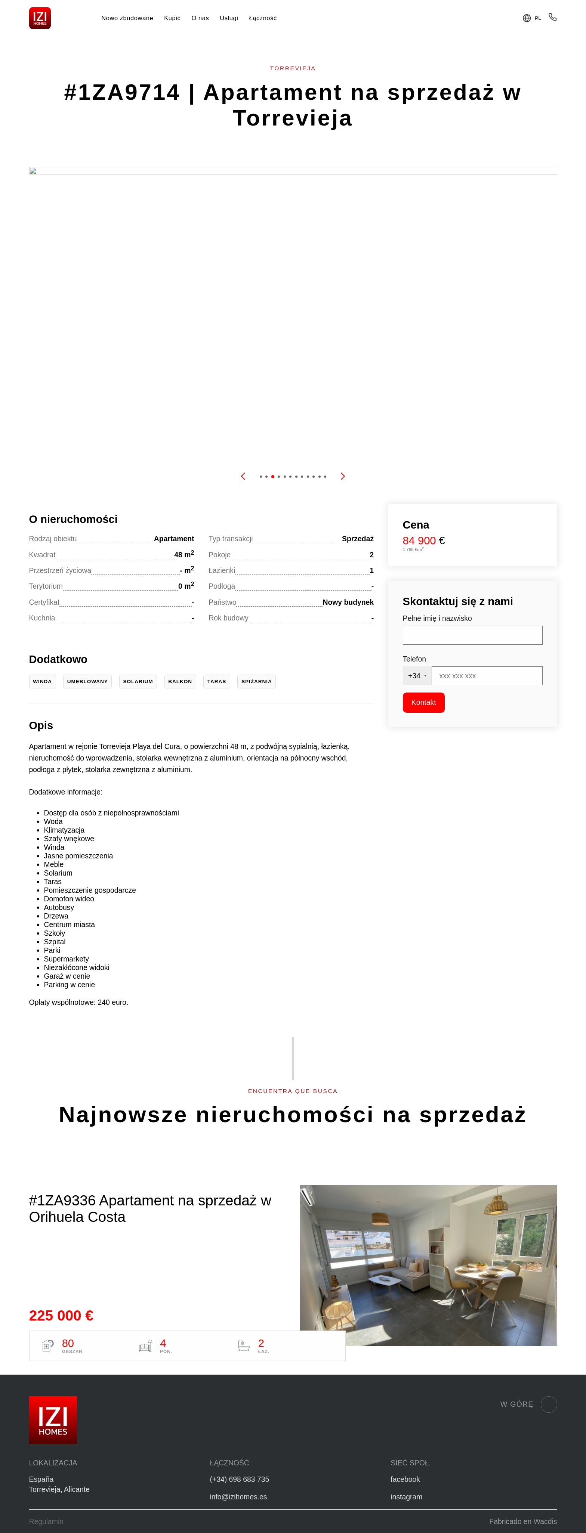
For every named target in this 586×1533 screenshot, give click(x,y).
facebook (405, 1479)
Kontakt (423, 702)
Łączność (263, 18)
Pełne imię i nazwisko (437, 618)
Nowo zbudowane (127, 18)
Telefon (414, 659)
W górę (528, 1404)
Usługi (229, 18)
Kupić (172, 18)
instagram (406, 1497)
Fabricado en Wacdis (523, 1521)
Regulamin (46, 1521)
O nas (200, 18)
